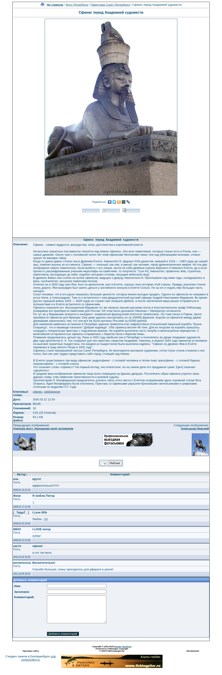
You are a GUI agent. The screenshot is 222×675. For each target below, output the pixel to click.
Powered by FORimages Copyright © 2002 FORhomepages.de (112, 650)
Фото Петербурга (77, 4)
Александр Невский (195, 428)
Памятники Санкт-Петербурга (110, 4)
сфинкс (37, 391)
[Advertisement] (111, 223)
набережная (52, 391)
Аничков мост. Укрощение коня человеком (43, 428)
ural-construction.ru (38, 658)
